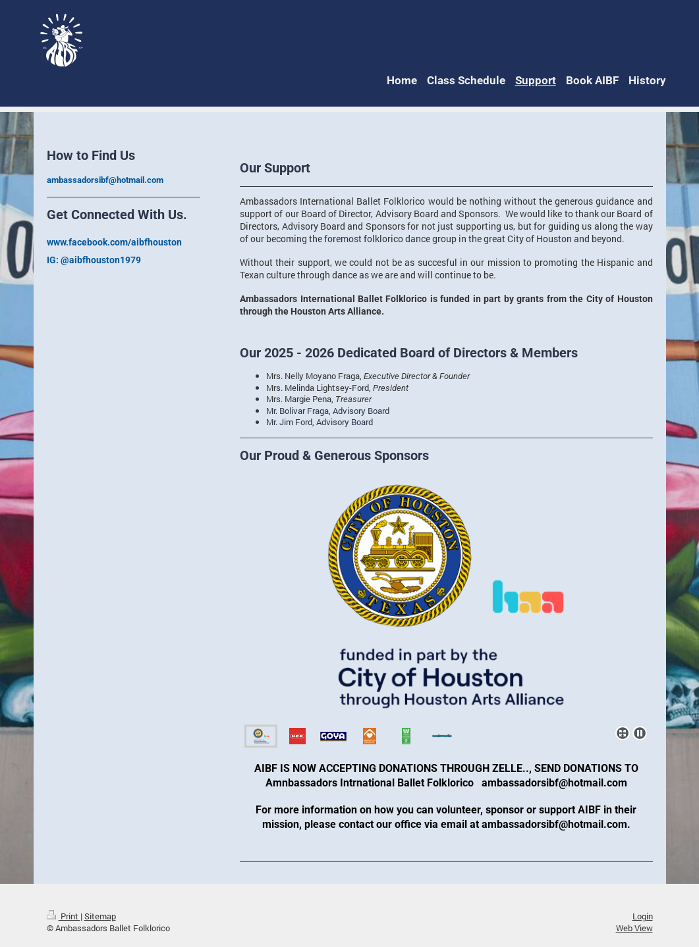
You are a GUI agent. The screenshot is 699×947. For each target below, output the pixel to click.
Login (642, 916)
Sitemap (100, 916)
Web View (634, 928)
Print (63, 916)
